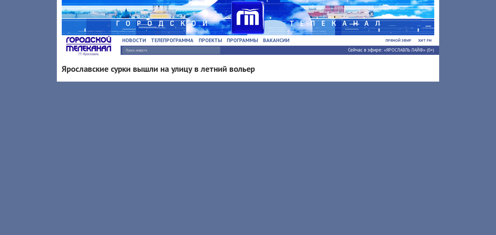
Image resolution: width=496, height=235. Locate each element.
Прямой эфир (398, 40)
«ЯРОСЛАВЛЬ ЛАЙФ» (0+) (409, 50)
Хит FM (425, 40)
